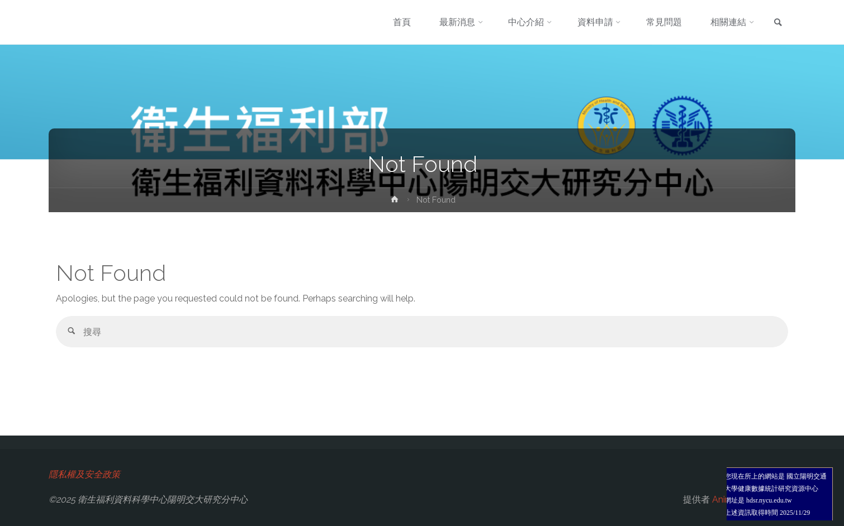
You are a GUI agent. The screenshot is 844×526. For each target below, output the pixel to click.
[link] (778, 23)
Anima (724, 499)
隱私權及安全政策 (84, 474)
